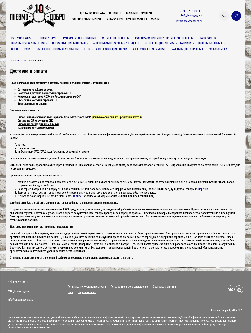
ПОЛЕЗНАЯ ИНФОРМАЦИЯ (86, 19)
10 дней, (77, 196)
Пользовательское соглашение (129, 286)
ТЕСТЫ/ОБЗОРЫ (113, 19)
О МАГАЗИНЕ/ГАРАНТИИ (138, 13)
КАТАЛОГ (156, 19)
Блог (70, 292)
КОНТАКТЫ (114, 13)
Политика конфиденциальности (87, 286)
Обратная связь (87, 292)
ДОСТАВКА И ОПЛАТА (92, 13)
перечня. (203, 189)
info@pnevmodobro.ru (189, 21)
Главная (14, 60)
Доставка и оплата (164, 286)
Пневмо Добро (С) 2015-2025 (227, 310)
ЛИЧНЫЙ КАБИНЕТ (136, 19)
